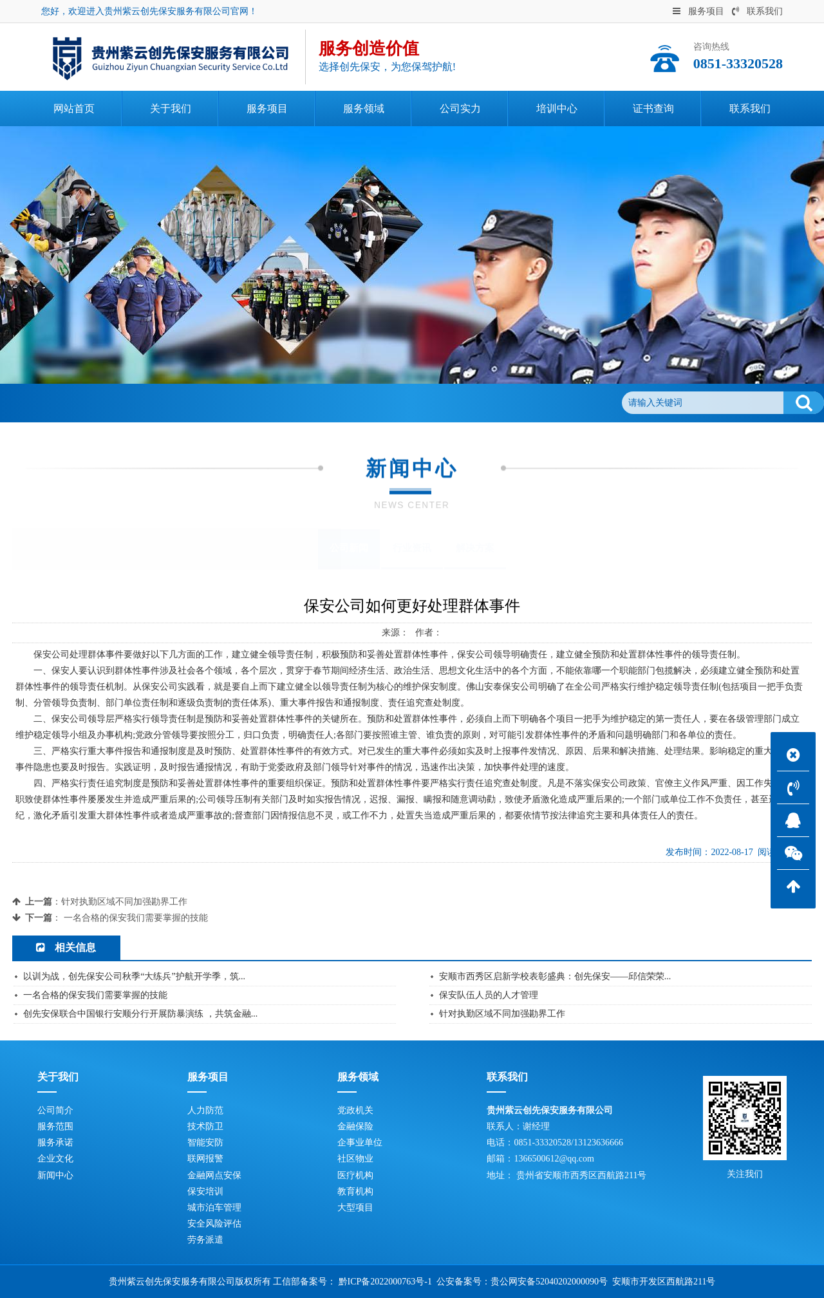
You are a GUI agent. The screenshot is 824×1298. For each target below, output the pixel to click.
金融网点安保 (214, 1175)
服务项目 (698, 11)
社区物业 (355, 1158)
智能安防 (205, 1142)
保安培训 (205, 1191)
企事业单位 (359, 1142)
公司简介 (55, 1110)
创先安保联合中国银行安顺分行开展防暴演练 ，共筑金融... (140, 1014)
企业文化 (55, 1158)
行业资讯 (412, 548)
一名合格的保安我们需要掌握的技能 (136, 918)
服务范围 (55, 1126)
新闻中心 (113, 403)
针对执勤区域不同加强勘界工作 (124, 902)
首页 (70, 403)
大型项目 (355, 1207)
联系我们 (757, 11)
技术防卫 (205, 1126)
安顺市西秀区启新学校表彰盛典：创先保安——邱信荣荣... (555, 976)
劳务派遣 (205, 1240)
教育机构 (355, 1191)
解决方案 (475, 548)
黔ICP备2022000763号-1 (385, 1281)
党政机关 (355, 1110)
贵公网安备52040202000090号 (549, 1281)
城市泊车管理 (214, 1207)
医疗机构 (355, 1175)
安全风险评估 (214, 1223)
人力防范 (205, 1110)
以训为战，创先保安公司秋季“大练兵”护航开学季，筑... (134, 976)
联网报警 (205, 1158)
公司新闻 (165, 403)
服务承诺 (55, 1142)
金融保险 (355, 1126)
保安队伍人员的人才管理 (488, 995)
